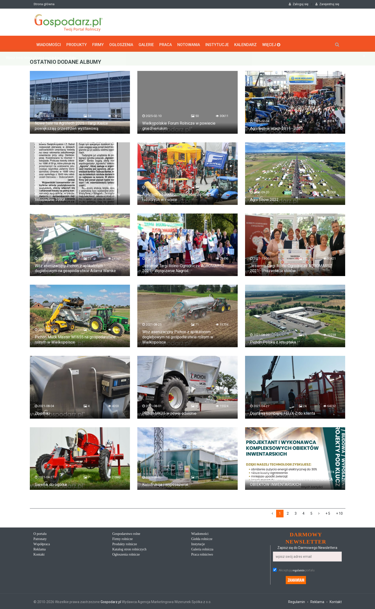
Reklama (40, 548)
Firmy (98, 43)
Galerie (146, 43)
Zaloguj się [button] (298, 4)
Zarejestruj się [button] (327, 4)
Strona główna (44, 4)
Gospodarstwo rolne (126, 533)
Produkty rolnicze (124, 543)
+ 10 (339, 512)
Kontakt (39, 553)
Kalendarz (245, 43)
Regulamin (296, 601)
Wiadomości (48, 43)
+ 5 (327, 512)
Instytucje (217, 43)
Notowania (188, 43)
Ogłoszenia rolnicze (126, 553)
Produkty (76, 43)
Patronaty (40, 538)
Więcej (271, 43)
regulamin (299, 569)
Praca (165, 43)
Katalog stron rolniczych (129, 548)
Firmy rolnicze (122, 538)
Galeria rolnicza (202, 548)
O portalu (40, 533)
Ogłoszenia (121, 43)
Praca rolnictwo (202, 553)
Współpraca (42, 543)
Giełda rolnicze (202, 538)
